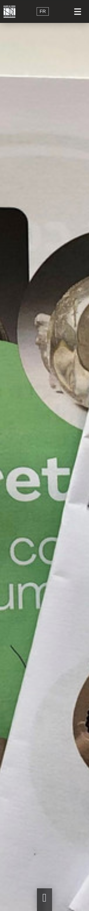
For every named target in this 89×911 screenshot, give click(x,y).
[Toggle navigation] (77, 11)
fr (43, 11)
